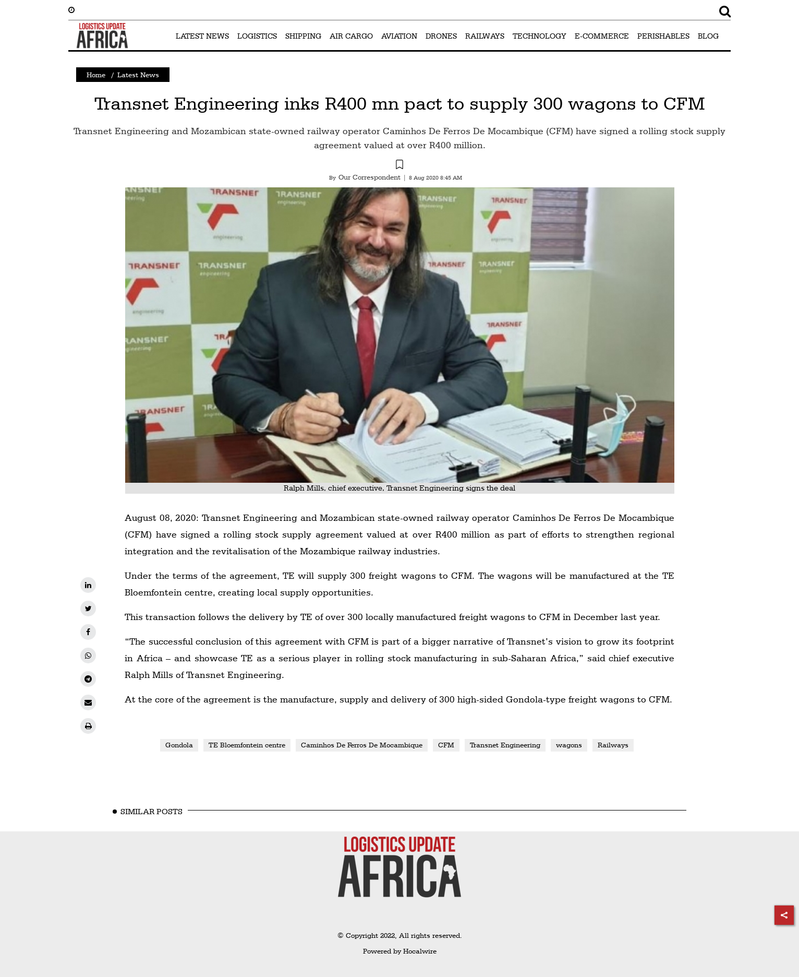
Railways (613, 745)
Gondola (179, 745)
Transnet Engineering (505, 745)
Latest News (138, 74)
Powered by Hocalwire (400, 951)
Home (96, 74)
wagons (569, 745)
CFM (446, 745)
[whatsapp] (88, 655)
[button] (399, 166)
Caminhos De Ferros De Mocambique (361, 745)
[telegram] (88, 679)
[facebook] (88, 632)
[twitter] (88, 608)
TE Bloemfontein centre (247, 745)
